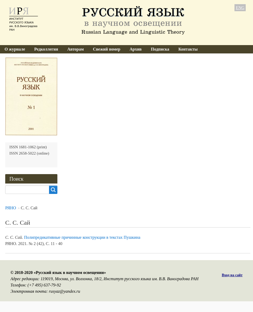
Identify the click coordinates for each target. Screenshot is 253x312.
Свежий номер (106, 49)
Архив (136, 49)
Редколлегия (46, 49)
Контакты (188, 49)
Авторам (75, 49)
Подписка (160, 49)
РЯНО (10, 208)
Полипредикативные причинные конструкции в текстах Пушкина (82, 237)
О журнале (15, 49)
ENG (240, 7)
